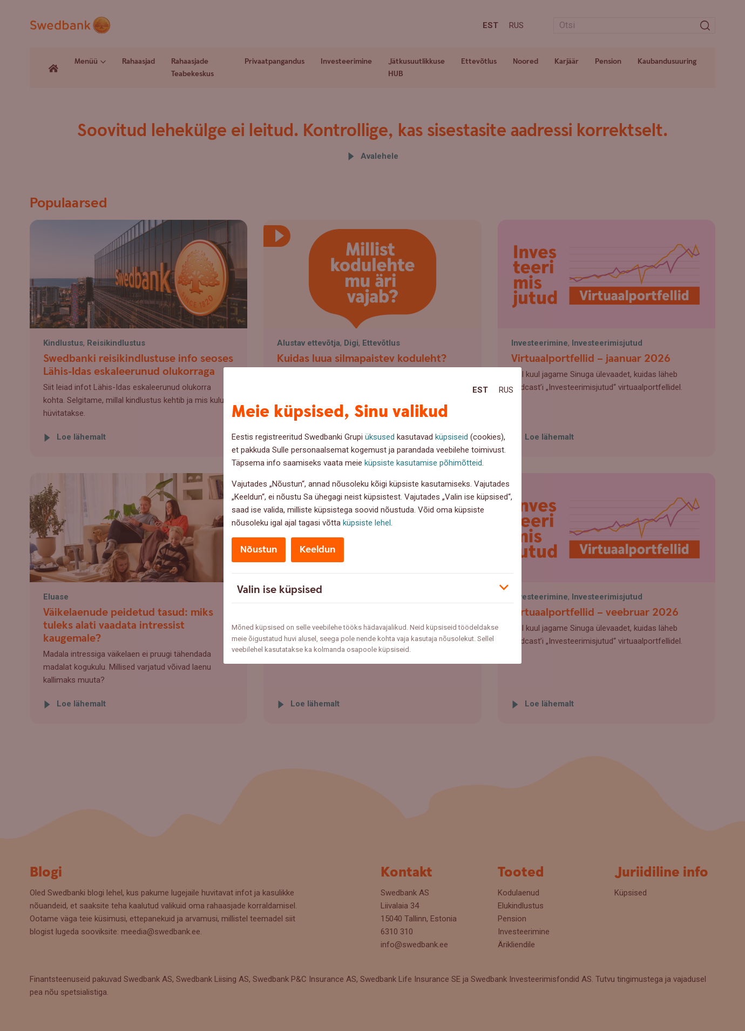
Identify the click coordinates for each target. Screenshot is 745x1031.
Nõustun (258, 549)
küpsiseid (451, 437)
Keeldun (317, 549)
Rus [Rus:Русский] (506, 390)
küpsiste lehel (367, 523)
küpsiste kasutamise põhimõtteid (423, 463)
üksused (380, 437)
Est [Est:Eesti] (480, 390)
